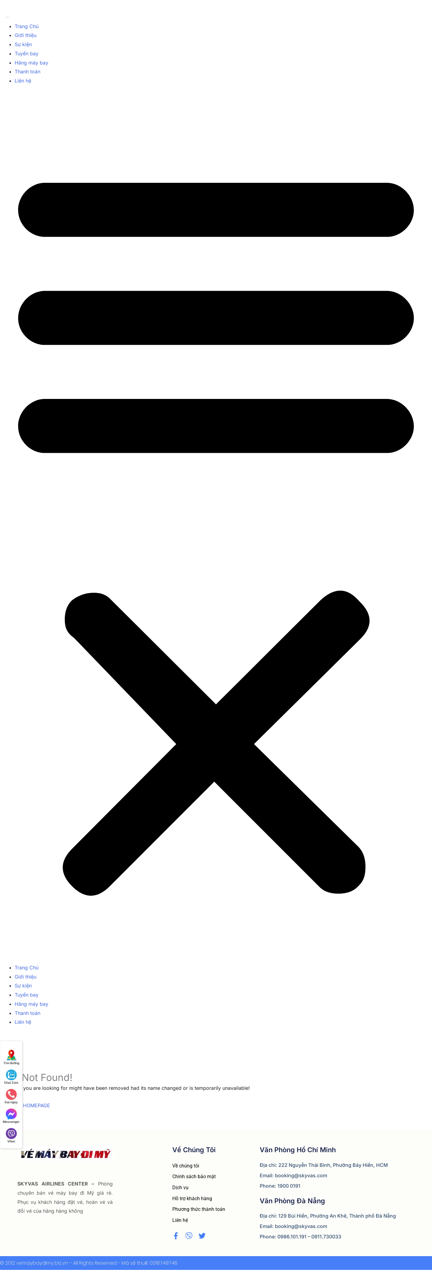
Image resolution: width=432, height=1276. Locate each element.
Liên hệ (23, 81)
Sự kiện (23, 44)
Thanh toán (27, 71)
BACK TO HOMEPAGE (25, 1105)
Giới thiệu (25, 35)
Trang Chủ (26, 26)
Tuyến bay (26, 53)
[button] (216, 528)
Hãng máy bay (31, 63)
